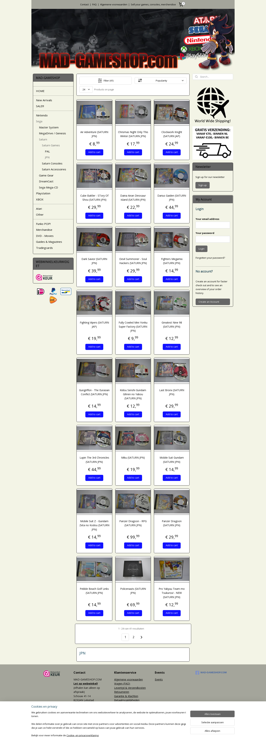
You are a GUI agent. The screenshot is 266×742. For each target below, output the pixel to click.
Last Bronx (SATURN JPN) (171, 392)
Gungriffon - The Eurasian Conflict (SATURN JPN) (94, 392)
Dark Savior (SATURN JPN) (94, 261)
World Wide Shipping (126, 708)
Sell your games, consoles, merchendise (153, 4)
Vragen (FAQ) (122, 683)
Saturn (43, 139)
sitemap (121, 735)
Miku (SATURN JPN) (133, 457)
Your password (205, 233)
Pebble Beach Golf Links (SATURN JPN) (94, 591)
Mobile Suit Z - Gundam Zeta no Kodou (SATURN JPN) (94, 525)
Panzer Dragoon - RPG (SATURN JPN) (133, 523)
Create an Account (209, 301)
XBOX (39, 199)
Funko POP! (43, 224)
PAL (47, 151)
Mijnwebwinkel (174, 735)
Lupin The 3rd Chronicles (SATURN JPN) (94, 459)
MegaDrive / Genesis (52, 133)
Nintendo (42, 115)
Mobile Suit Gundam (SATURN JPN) (172, 459)
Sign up (202, 185)
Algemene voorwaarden (113, 4)
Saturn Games (51, 145)
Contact (84, 4)
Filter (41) (105, 80)
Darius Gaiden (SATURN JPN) (171, 197)
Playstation (43, 193)
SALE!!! (40, 106)
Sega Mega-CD (48, 187)
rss (128, 735)
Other (40, 214)
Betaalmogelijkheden (126, 700)
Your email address (207, 219)
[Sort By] (160, 80)
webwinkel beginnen (142, 735)
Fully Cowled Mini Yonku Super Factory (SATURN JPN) (133, 327)
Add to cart (94, 152)
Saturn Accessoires (54, 169)
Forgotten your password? (210, 257)
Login (201, 248)
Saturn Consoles (52, 163)
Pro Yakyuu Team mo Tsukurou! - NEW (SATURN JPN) (172, 593)
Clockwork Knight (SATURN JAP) (171, 134)
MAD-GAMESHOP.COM (211, 672)
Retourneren (121, 692)
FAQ (94, 4)
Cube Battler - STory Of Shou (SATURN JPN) (94, 197)
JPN (47, 157)
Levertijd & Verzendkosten (130, 688)
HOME (40, 91)
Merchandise (44, 230)
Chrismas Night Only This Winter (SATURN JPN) (133, 134)
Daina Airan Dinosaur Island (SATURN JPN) (133, 197)
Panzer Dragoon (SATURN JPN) (172, 523)
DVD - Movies (45, 236)
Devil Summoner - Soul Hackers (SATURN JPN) (133, 261)
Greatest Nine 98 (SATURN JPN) (171, 324)
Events (159, 679)
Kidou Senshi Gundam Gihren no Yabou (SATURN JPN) (133, 394)
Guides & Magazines (49, 242)
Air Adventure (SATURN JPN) (94, 134)
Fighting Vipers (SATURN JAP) (94, 324)
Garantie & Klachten (126, 696)
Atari (39, 208)
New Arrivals (44, 100)
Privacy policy (122, 704)
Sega (39, 121)
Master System (49, 127)
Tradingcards (44, 248)
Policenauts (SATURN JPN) (133, 591)
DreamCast (46, 181)
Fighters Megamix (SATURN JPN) (171, 261)
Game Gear (46, 175)
